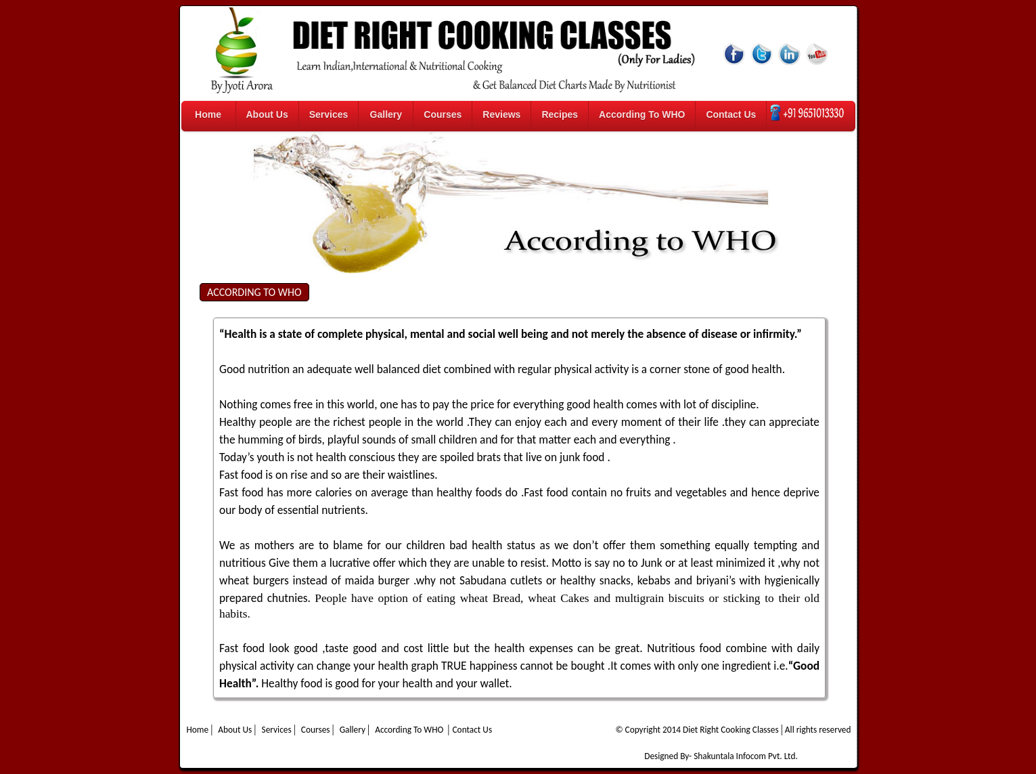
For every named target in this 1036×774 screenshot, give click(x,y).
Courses (442, 114)
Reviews (501, 114)
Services (328, 114)
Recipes (559, 114)
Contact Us (731, 114)
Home (208, 114)
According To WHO (642, 114)
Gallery (386, 114)
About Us (267, 114)
